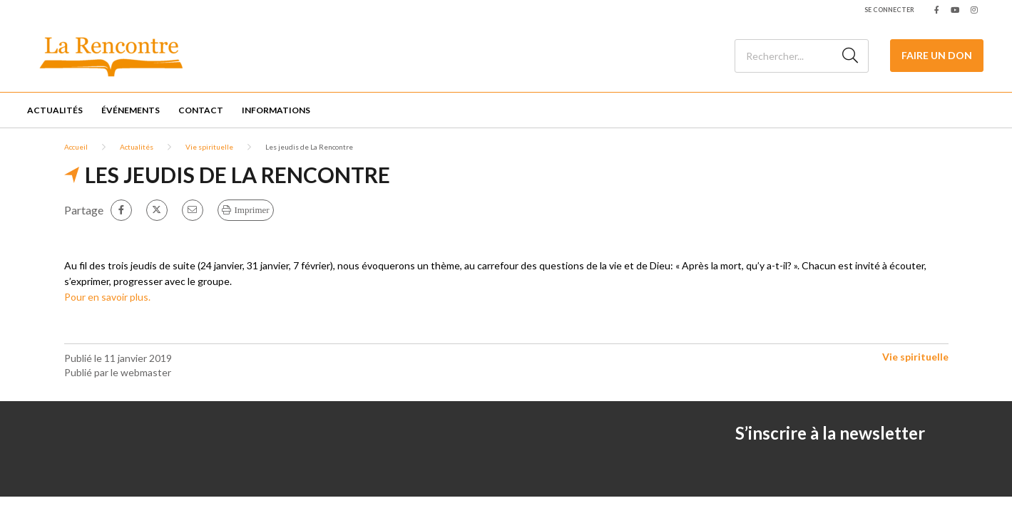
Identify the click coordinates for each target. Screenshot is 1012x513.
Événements (130, 110)
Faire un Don (936, 55)
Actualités (55, 110)
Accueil (76, 146)
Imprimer (252, 209)
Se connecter (889, 10)
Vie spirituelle (209, 146)
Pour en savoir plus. (107, 297)
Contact (200, 110)
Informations (276, 110)
